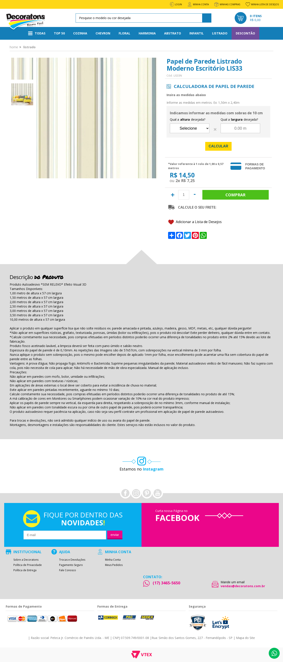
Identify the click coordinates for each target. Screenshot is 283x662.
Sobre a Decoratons (25, 559)
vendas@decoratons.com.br (243, 586)
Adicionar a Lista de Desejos (195, 222)
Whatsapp (274, 653)
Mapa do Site (245, 638)
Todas (36, 33)
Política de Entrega (24, 570)
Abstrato (172, 33)
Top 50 (59, 33)
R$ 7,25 (188, 180)
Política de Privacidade (27, 565)
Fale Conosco (67, 570)
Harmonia (147, 33)
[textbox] (143, 18)
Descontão (245, 33)
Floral (124, 33)
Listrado (219, 33)
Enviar (115, 535)
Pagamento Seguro (71, 565)
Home (14, 47)
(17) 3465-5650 (166, 582)
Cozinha (80, 33)
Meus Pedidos (114, 565)
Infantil (196, 33)
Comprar (235, 195)
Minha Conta (113, 559)
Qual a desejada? (187, 119)
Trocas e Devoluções (72, 559)
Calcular (218, 146)
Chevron (103, 33)
